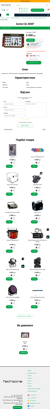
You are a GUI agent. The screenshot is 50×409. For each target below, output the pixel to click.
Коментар (28, 100)
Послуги (30, 377)
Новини (29, 379)
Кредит (29, 374)
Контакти (30, 372)
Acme (27, 81)
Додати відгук (25, 124)
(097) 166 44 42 (23, 10)
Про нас (29, 364)
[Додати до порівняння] (41, 40)
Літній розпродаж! (25, 1)
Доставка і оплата (32, 367)
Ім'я (5, 100)
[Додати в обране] (37, 40)
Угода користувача (32, 385)
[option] (13, 40)
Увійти (44, 128)
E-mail (5, 106)
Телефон (6, 111)
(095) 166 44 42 (23, 8)
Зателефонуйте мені (37, 10)
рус (7, 10)
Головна (3, 18)
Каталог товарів (8, 15)
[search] (46, 5)
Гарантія (30, 369)
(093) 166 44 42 (23, 11)
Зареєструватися (8, 128)
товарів (31, 310)
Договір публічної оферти (34, 382)
